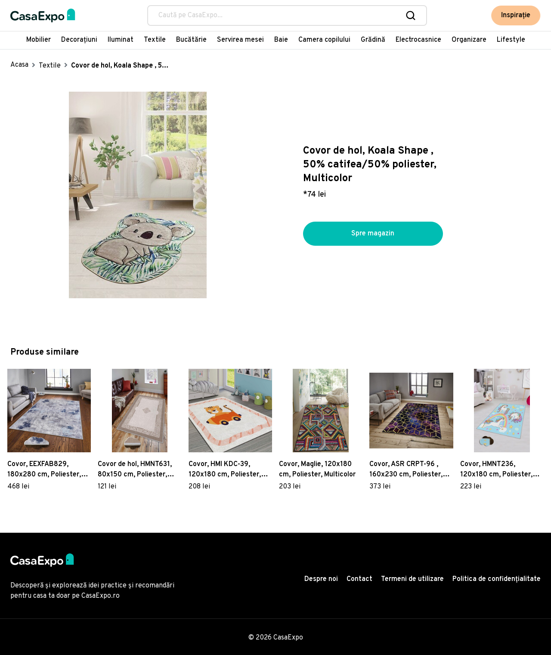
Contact (359, 579)
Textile (155, 40)
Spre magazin (372, 233)
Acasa (19, 65)
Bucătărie (191, 40)
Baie (281, 40)
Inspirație (516, 15)
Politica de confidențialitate (496, 579)
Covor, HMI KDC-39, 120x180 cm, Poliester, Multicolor (225, 470)
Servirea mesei (240, 40)
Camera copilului (324, 40)
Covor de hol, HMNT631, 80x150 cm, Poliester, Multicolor (135, 470)
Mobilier (38, 40)
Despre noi (321, 579)
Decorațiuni (79, 40)
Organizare (469, 40)
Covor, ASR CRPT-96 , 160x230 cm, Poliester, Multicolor (406, 470)
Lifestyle (511, 40)
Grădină (373, 40)
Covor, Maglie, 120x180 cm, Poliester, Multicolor (317, 469)
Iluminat (120, 40)
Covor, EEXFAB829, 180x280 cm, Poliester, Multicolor (44, 470)
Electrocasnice (418, 40)
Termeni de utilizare (412, 579)
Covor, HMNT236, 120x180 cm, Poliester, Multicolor (496, 470)
